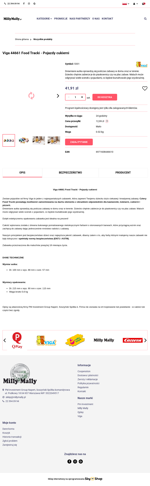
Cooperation (84, 371)
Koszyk (6, 433)
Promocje (60, 18)
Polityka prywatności (88, 383)
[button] (143, 4)
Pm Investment (85, 404)
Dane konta (8, 429)
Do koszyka (105, 97)
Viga (80, 416)
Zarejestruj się (10, 445)
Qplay (81, 412)
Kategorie (44, 18)
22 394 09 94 (12, 401)
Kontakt (107, 18)
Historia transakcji (12, 437)
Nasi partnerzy (80, 18)
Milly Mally (83, 408)
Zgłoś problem (10, 441)
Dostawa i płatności (88, 375)
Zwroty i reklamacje (88, 379)
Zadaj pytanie (79, 142)
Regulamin (83, 387)
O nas (96, 18)
